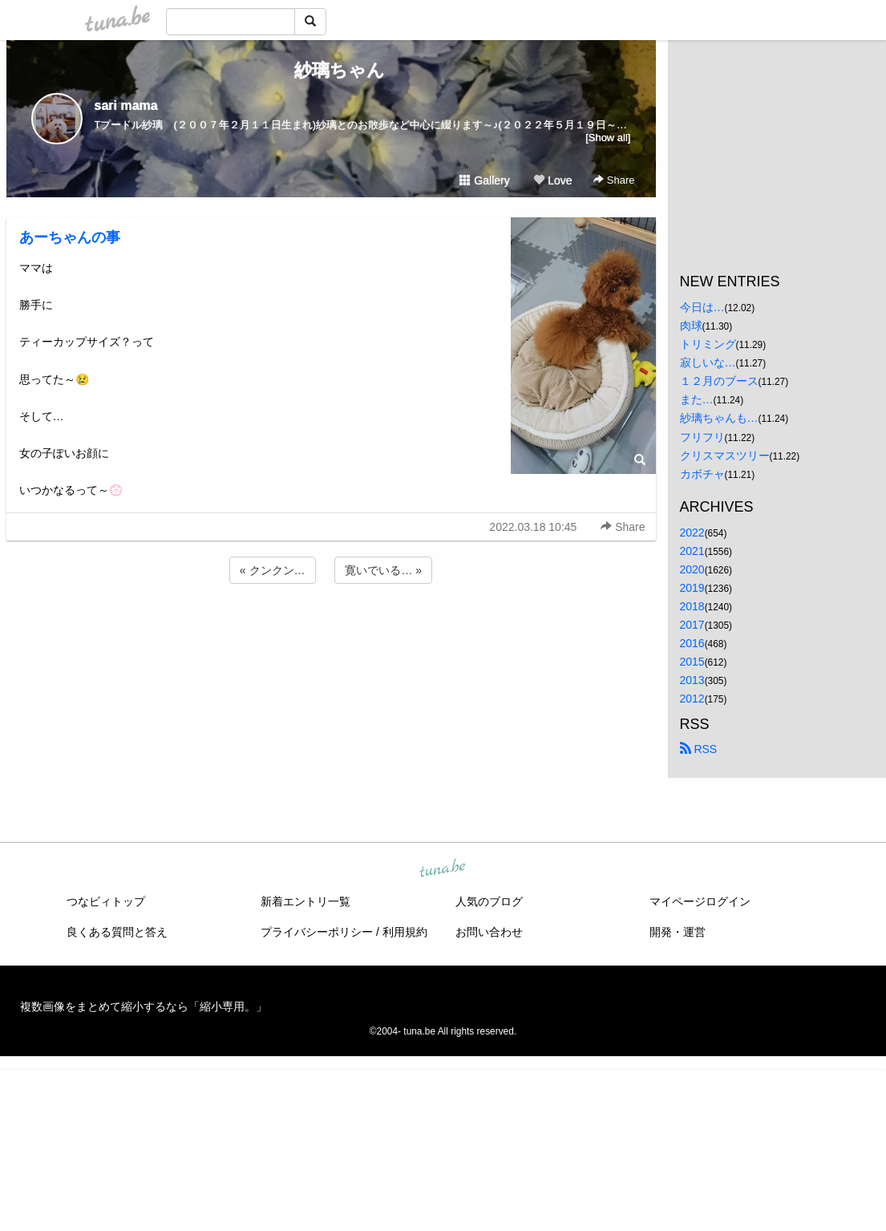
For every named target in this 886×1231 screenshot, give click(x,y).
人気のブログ (489, 901)
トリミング (708, 344)
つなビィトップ (106, 901)
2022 (692, 532)
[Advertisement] (331, 630)
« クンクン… (272, 570)
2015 (692, 661)
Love (552, 180)
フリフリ (702, 437)
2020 (692, 569)
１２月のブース (719, 381)
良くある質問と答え (117, 931)
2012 (692, 698)
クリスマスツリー (725, 455)
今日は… (702, 307)
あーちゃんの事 (69, 237)
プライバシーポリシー (317, 931)
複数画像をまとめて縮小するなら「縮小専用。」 (143, 1006)
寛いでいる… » (383, 570)
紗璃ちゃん (331, 70)
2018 (692, 606)
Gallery (484, 180)
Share (613, 180)
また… (697, 399)
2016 (692, 643)
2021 (692, 551)
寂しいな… (708, 362)
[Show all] (607, 138)
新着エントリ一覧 (305, 901)
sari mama (126, 105)
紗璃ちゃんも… (719, 417)
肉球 (691, 325)
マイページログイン (699, 901)
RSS (699, 749)
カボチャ (702, 474)
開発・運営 (677, 931)
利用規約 (404, 931)
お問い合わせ (489, 931)
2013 (692, 680)
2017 (692, 624)
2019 (692, 587)
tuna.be (442, 868)
